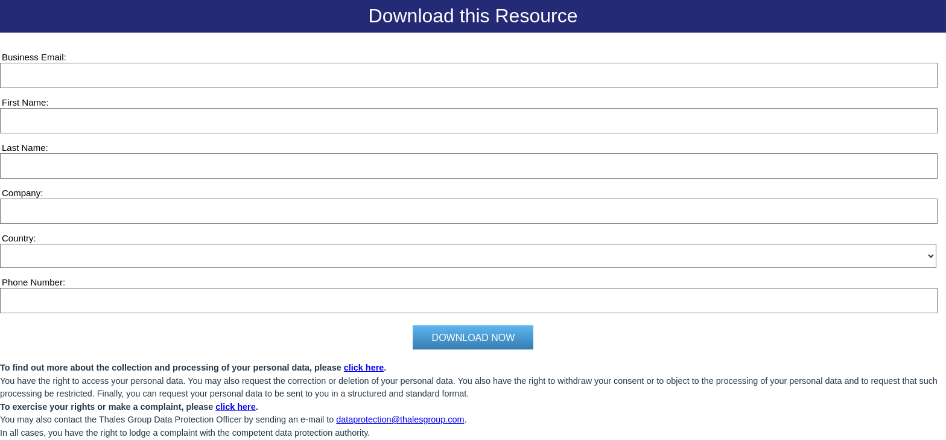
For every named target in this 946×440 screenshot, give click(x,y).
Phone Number (32, 282)
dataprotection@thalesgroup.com (400, 419)
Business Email (33, 57)
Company (21, 193)
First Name (24, 102)
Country (18, 238)
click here (364, 367)
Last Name (24, 147)
